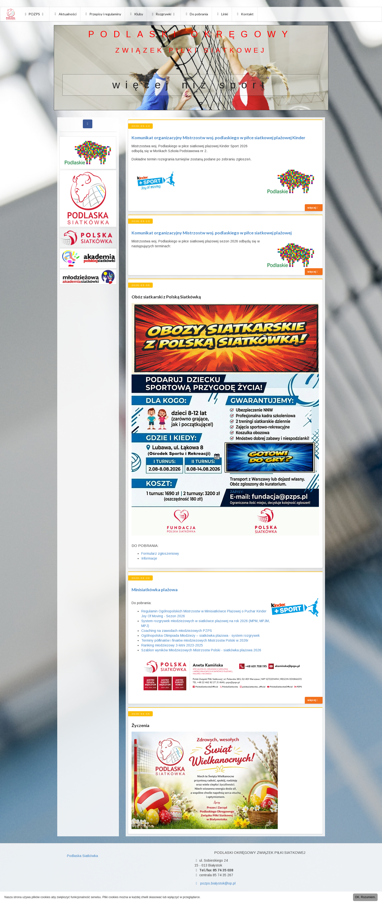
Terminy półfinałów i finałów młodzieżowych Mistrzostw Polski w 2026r (194, 640)
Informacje (149, 558)
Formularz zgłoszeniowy (160, 553)
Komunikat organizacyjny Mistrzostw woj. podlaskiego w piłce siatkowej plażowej (212, 232)
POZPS (34, 14)
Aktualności (64, 14)
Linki (222, 14)
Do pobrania (196, 14)
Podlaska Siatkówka (82, 856)
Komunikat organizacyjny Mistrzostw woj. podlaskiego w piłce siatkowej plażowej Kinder (218, 137)
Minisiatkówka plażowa (155, 589)
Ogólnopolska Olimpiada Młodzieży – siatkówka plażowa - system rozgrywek (200, 635)
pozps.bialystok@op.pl (215, 883)
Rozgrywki (163, 14)
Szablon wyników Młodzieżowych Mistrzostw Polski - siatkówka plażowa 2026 (201, 650)
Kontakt (245, 14)
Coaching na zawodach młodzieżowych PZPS (176, 631)
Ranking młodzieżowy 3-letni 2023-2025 (172, 645)
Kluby (136, 14)
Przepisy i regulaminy (102, 14)
